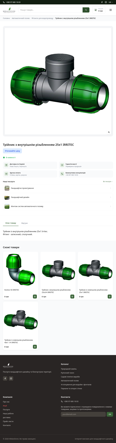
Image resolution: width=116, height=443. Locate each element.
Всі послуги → (108, 182)
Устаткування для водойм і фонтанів (76, 384)
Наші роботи (8, 413)
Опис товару (10, 223)
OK (110, 414)
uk (111, 2)
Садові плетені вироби (70, 377)
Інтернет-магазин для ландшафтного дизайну (94, 439)
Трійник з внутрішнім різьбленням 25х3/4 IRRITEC (56, 291)
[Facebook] (102, 2)
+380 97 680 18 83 (11, 2)
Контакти (7, 425)
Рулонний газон (67, 373)
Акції (5, 405)
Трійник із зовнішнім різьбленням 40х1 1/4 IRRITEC (18, 341)
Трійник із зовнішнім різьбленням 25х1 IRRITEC (93, 291)
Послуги (6, 409)
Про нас (6, 402)
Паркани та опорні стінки (71, 388)
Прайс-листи (8, 421)
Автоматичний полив (70, 380)
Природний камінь (69, 369)
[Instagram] (106, 2)
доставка (6, 417)
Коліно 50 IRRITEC (11, 290)
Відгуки (24, 223)
